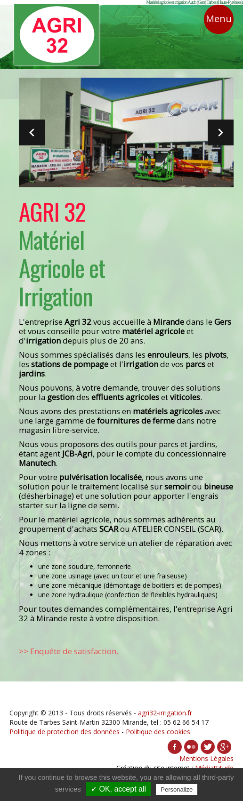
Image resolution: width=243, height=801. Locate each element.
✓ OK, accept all (118, 789)
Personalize (177, 789)
